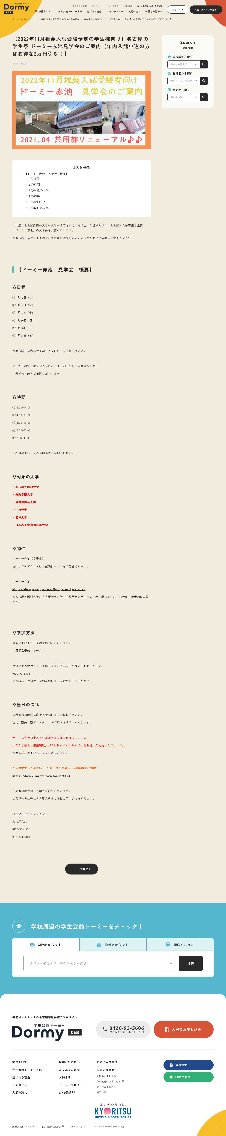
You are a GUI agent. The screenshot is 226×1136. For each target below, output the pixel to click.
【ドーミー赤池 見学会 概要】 (45, 174)
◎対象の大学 (37, 190)
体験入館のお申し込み (109, 1081)
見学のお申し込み (106, 1086)
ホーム (15, 19)
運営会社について (22, 1126)
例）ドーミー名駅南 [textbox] (181, 80)
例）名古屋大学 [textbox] (178, 64)
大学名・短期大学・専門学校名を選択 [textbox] (58, 963)
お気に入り (177, 9)
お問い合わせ (106, 1070)
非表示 (85, 167)
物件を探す (42, 11)
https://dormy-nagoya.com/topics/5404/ (42, 776)
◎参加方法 (36, 202)
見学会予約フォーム (28, 650)
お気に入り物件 (107, 1062)
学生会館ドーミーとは (70, 11)
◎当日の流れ (37, 208)
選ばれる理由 (94, 11)
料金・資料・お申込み (206, 9)
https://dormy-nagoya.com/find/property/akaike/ (48, 589)
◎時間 (34, 184)
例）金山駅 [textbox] (176, 97)
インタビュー (116, 11)
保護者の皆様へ (153, 11)
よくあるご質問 (80, 6)
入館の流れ (135, 11)
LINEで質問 (180, 1077)
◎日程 (33, 178)
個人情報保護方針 (51, 1126)
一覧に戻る (84, 869)
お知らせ (96, 6)
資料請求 (178, 1065)
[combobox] (184, 64)
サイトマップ (78, 1126)
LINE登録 (128, 6)
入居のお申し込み (182, 1029)
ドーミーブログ (112, 6)
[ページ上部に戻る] (211, 1123)
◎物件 (33, 196)
